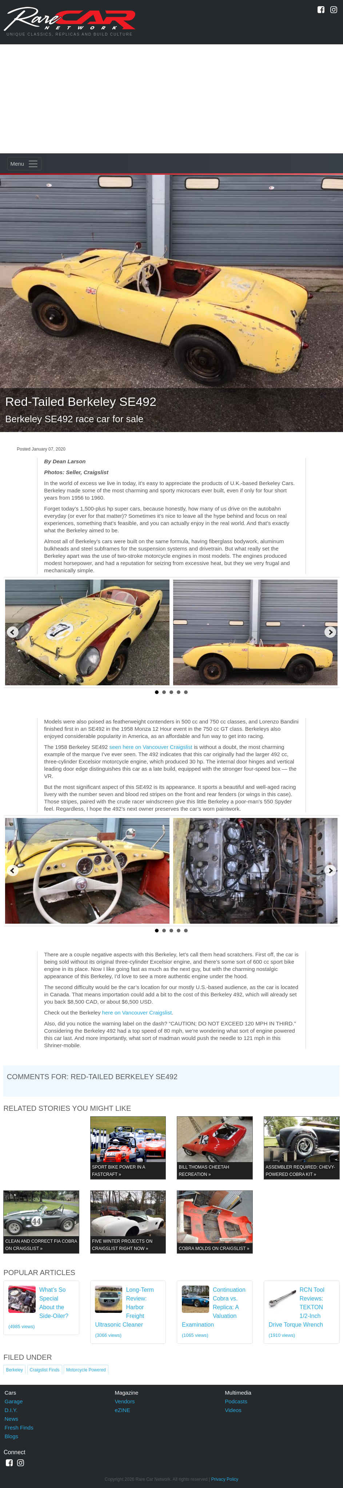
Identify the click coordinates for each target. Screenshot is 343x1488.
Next (330, 632)
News (12, 1419)
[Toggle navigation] (24, 163)
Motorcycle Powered (86, 1369)
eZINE (122, 1410)
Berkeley (14, 1369)
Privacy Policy (224, 1479)
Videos (233, 1410)
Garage (14, 1401)
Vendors (125, 1401)
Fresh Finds (19, 1427)
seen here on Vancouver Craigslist (150, 747)
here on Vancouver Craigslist (137, 1012)
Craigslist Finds (45, 1369)
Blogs (12, 1436)
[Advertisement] (171, 99)
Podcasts (236, 1401)
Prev (13, 632)
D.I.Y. (11, 1410)
